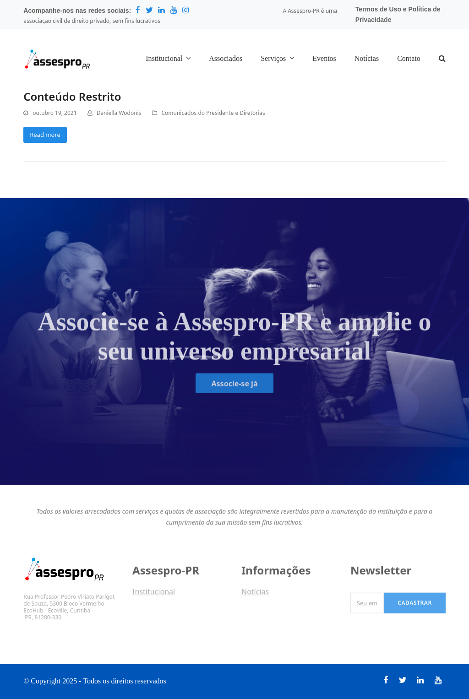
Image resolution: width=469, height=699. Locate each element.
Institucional (153, 595)
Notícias (255, 595)
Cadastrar (415, 609)
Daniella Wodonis (119, 113)
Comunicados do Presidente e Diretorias (213, 113)
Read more (45, 134)
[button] (442, 59)
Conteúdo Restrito (72, 96)
